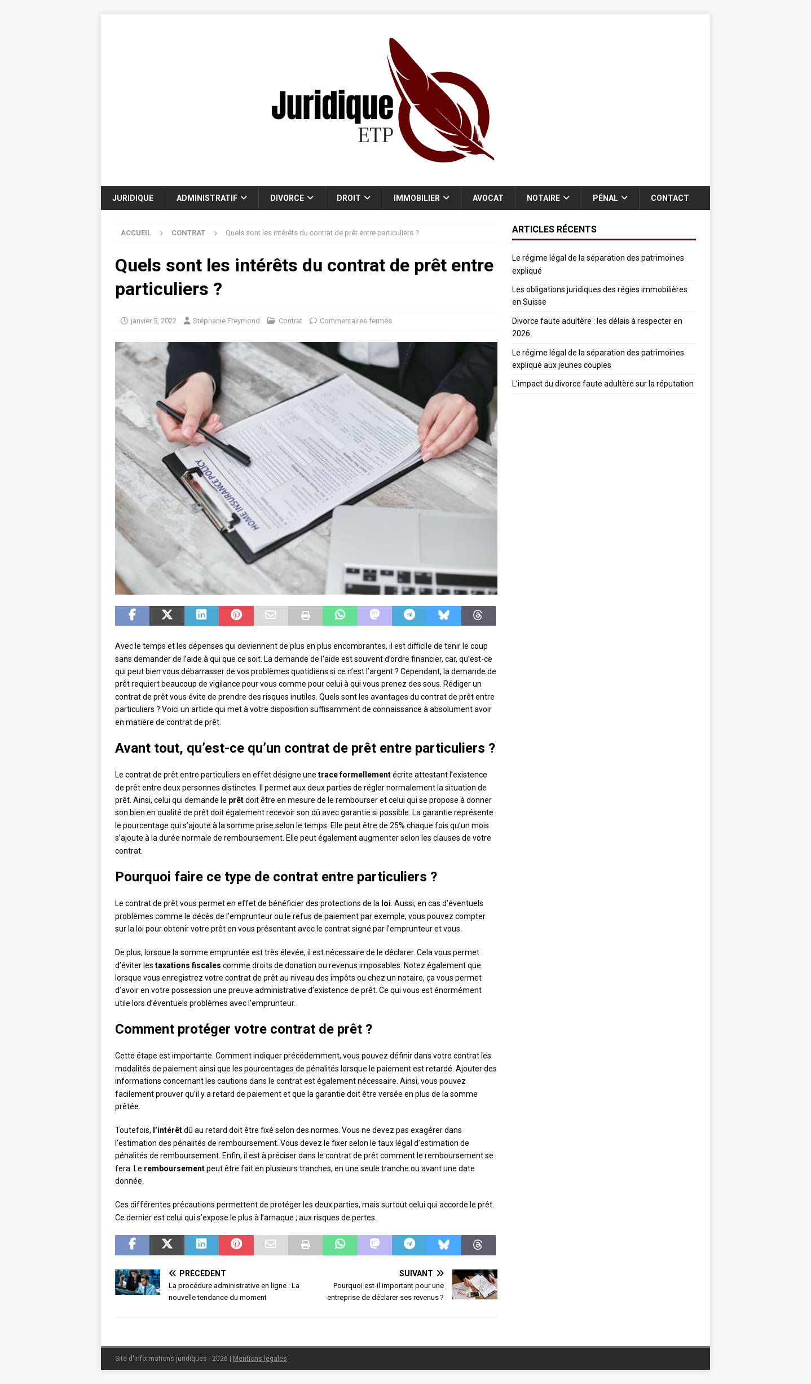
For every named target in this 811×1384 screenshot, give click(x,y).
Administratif (207, 198)
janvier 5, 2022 (154, 321)
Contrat (290, 321)
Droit (349, 198)
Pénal (605, 198)
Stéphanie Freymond (226, 321)
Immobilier (417, 198)
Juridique (132, 198)
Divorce (287, 198)
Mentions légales (260, 1359)
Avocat (488, 198)
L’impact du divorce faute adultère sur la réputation (603, 383)
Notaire (543, 198)
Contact (670, 198)
